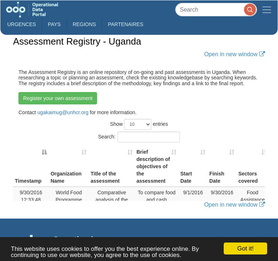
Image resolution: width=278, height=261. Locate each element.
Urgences (21, 24)
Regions (84, 24)
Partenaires (125, 24)
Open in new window (234, 54)
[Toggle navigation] (267, 9)
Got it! (245, 248)
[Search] (216, 9)
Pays (54, 24)
